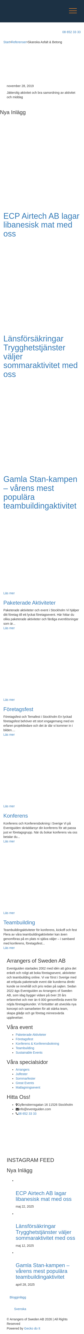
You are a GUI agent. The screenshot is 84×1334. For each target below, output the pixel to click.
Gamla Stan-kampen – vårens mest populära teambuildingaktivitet (40, 492)
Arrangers (22, 1069)
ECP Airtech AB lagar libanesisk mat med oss (41, 224)
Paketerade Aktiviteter (29, 603)
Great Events (25, 1083)
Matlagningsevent (28, 1087)
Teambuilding (19, 922)
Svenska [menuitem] (20, 1309)
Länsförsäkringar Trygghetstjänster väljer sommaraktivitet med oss (45, 1232)
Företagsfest (18, 709)
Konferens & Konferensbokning (37, 1043)
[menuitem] (22, 1307)
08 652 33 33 (27, 1113)
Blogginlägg (18, 1297)
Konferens (15, 816)
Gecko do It (32, 1328)
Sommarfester (25, 1078)
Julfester (22, 1074)
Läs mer (9, 628)
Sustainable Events (29, 1052)
